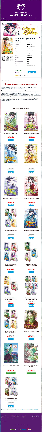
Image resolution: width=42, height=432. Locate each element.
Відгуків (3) (7, 80)
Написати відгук (27, 75)
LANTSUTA (11, 20)
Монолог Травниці (15, 409)
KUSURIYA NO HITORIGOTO (33, 409)
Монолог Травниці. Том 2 (31, 133)
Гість (36, 0)
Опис (3, 80)
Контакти (2, 416)
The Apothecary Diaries (25, 409)
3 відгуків (22, 75)
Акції (22, 417)
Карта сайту (14, 417)
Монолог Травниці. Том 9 (31, 331)
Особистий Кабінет (35, 416)
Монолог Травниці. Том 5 (10, 198)
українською (20, 409)
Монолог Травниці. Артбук (11, 365)
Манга (3, 409)
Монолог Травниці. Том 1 (11, 133)
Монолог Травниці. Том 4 (31, 165)
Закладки (33, 418)
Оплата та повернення (5, 417)
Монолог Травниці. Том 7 (31, 230)
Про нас (2, 418)
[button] (7, 45)
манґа (5, 409)
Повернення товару (15, 416)
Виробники (24, 416)
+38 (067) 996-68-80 (17, 0)
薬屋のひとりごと (9, 409)
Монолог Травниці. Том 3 (10, 165)
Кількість (17, 72)
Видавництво (5, 20)
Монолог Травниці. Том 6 (31, 198)
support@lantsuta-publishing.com (28, 0)
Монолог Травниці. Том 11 (19, 20)
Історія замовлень (35, 417)
